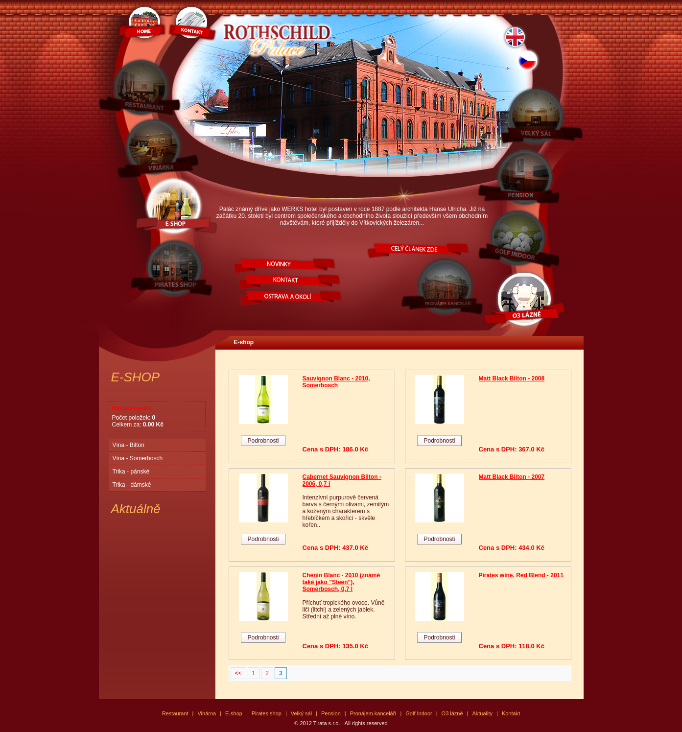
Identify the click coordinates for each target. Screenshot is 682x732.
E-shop (244, 342)
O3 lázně (452, 713)
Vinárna (206, 713)
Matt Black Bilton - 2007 (512, 476)
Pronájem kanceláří (373, 713)
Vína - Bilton (128, 445)
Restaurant (175, 713)
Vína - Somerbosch (138, 458)
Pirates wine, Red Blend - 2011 (521, 575)
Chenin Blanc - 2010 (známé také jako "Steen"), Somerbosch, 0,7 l (341, 582)
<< (238, 673)
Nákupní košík (132, 408)
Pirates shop (267, 713)
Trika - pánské (131, 471)
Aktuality (482, 713)
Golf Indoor (418, 713)
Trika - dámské (132, 484)
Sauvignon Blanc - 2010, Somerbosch (336, 382)
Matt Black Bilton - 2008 (512, 378)
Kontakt (511, 713)
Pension (331, 713)
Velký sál (301, 713)
